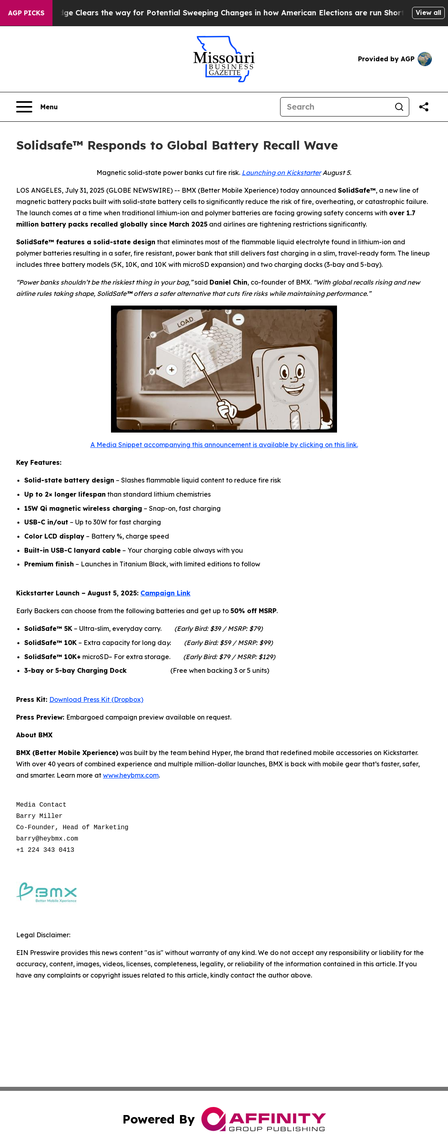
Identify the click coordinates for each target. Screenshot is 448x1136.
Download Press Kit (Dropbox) (96, 699)
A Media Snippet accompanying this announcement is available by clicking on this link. (224, 445)
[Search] (335, 107)
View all (428, 12)
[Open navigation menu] (37, 107)
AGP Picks (26, 13)
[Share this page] (424, 107)
